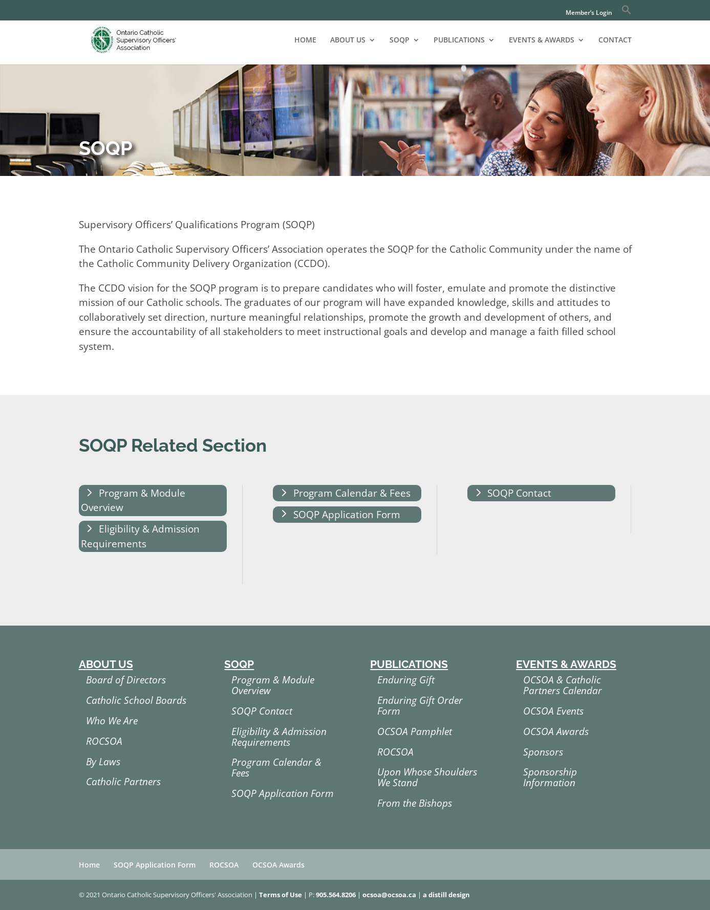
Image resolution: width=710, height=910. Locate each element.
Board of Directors (126, 679)
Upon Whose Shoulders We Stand (427, 777)
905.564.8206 (336, 894)
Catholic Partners (123, 781)
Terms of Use (280, 894)
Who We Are (112, 720)
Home (89, 865)
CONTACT (615, 40)
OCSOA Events (553, 711)
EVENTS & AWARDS (541, 40)
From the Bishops (414, 803)
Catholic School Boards (136, 700)
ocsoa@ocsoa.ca (389, 894)
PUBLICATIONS (459, 40)
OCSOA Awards (556, 731)
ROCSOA (104, 741)
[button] (626, 12)
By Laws (103, 761)
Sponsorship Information (550, 777)
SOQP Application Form (346, 514)
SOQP (400, 40)
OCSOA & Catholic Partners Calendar (562, 685)
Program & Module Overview (133, 500)
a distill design (446, 894)
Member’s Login (589, 13)
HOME (305, 40)
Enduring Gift (406, 679)
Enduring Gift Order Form (420, 706)
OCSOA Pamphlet (414, 731)
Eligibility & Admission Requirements (140, 536)
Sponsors (543, 752)
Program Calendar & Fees (352, 493)
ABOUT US (347, 40)
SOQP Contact (519, 493)
